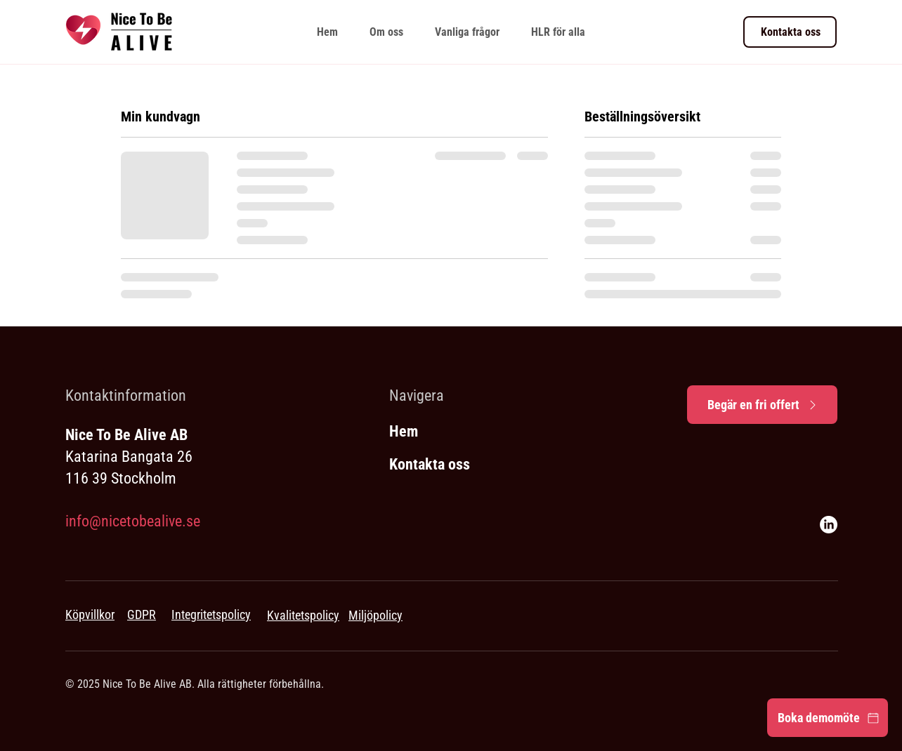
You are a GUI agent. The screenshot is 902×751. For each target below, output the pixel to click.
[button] (558, 32)
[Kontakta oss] (790, 32)
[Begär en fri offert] (762, 404)
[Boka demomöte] (827, 717)
